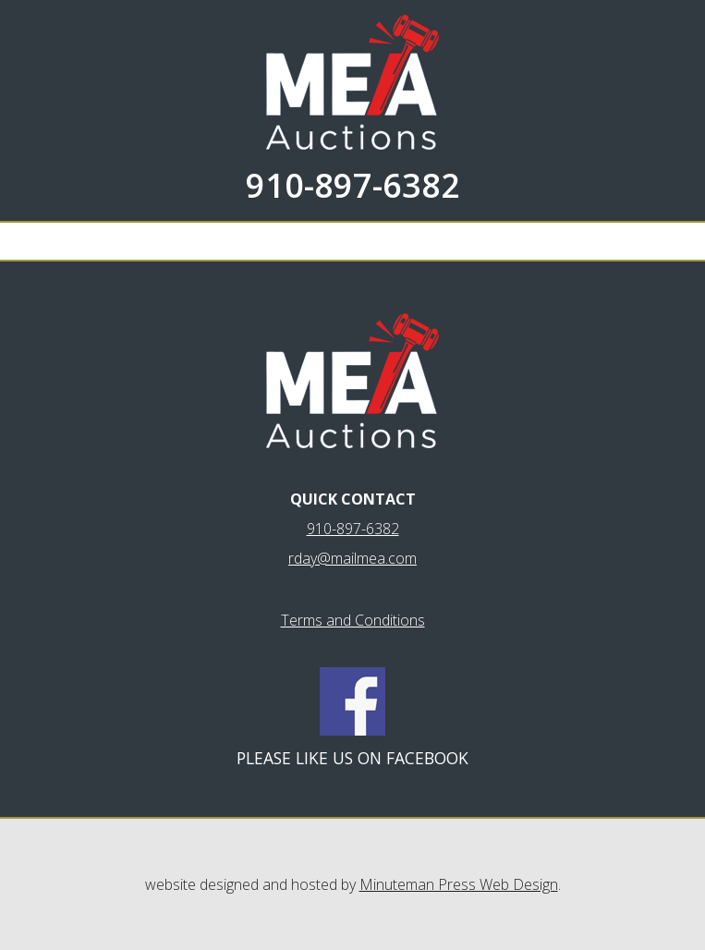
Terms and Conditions (353, 620)
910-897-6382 (353, 185)
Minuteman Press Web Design (458, 884)
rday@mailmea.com (352, 558)
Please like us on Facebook (352, 758)
